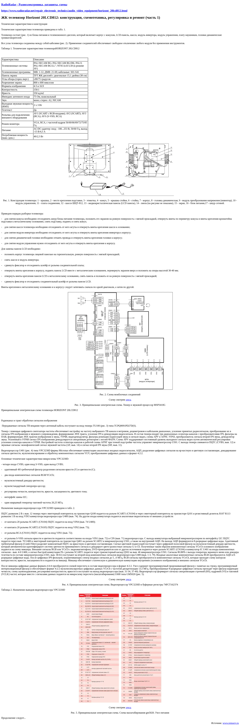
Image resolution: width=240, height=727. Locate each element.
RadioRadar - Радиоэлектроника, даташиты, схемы (34, 4)
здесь (128, 399)
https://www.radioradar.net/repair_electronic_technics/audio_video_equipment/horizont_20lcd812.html (64, 10)
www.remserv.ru (231, 723)
